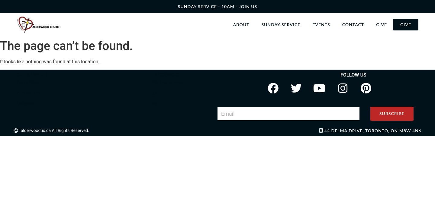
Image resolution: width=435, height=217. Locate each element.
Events (321, 24)
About (241, 24)
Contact (353, 24)
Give (381, 24)
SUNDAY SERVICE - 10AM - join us (217, 6)
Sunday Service (280, 24)
